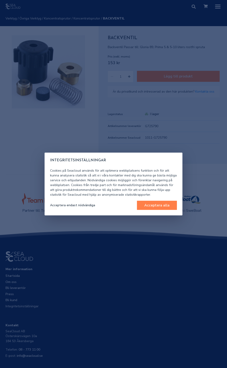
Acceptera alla (157, 205)
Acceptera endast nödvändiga (72, 205)
